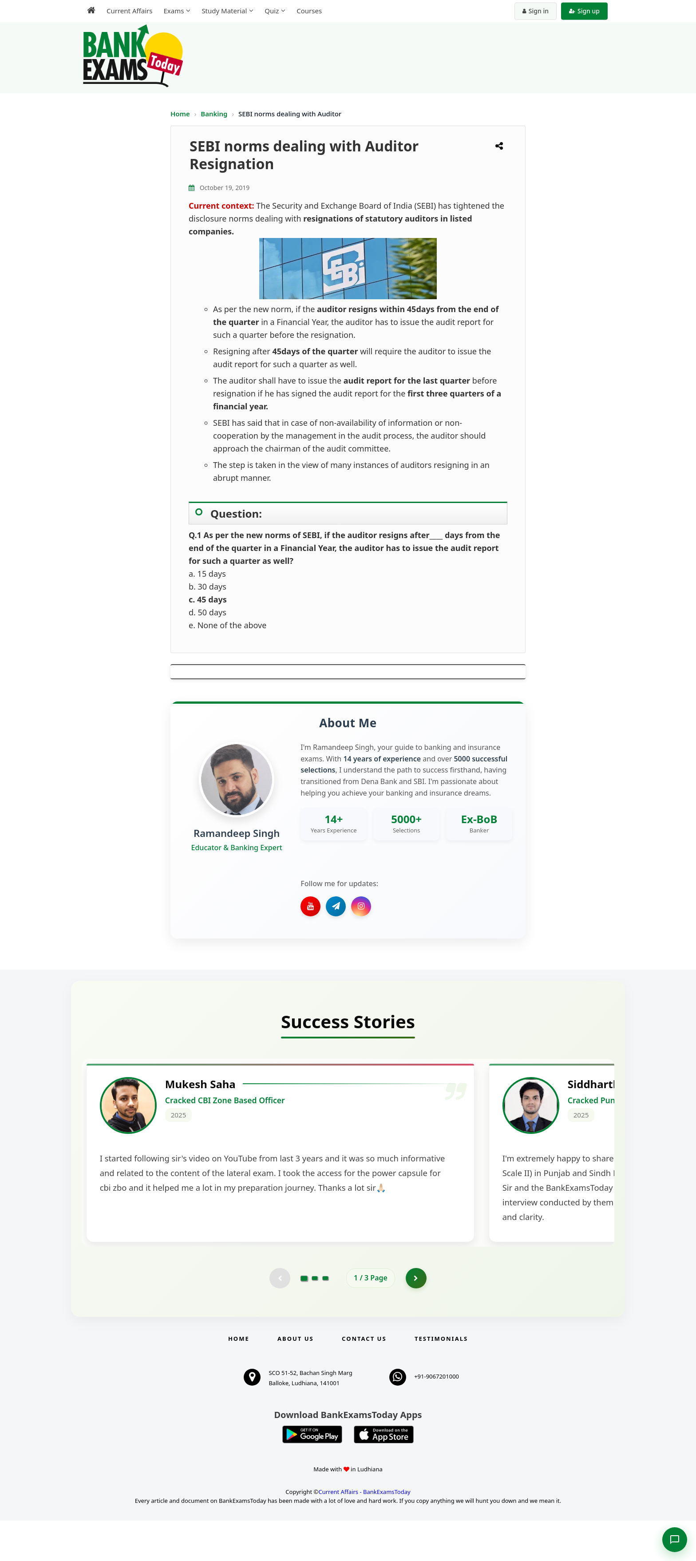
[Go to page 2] (315, 1317)
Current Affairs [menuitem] (129, 10)
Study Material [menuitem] (224, 10)
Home (180, 113)
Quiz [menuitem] (272, 10)
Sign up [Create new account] (584, 11)
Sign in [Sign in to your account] (535, 11)
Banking (214, 113)
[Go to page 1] (304, 1317)
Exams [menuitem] (173, 10)
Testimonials (441, 1379)
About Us (295, 1379)
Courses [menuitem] (309, 10)
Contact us (364, 1379)
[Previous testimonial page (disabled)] (279, 1318)
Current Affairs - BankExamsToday (364, 1532)
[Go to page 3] (325, 1317)
